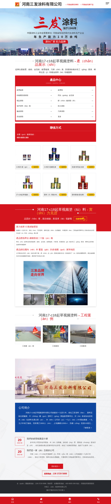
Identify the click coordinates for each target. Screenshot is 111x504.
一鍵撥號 (35, 167)
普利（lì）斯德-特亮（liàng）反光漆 (51, 195)
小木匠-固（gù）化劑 (23, 167)
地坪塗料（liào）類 (34, 106)
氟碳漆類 (34, 111)
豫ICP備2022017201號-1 (55, 490)
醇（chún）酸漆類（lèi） (75, 101)
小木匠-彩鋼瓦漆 (50, 167)
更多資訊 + (55, 466)
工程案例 (55, 346)
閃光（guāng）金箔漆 (75, 95)
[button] (51, 52)
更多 (75, 117)
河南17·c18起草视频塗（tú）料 (64, 211)
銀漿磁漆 (34, 90)
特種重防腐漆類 (34, 95)
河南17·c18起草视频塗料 (65, 62)
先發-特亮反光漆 (78, 167)
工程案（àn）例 (28, 346)
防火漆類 (75, 106)
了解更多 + (87, 428)
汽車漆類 (75, 111)
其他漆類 (34, 117)
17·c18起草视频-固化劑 (23, 195)
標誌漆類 (34, 101)
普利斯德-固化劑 (78, 195)
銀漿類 (75, 90)
